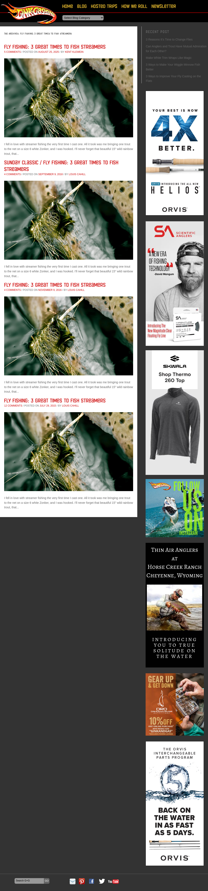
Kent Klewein (74, 51)
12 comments (13, 405)
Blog (82, 6)
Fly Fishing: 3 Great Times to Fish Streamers (55, 47)
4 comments (12, 174)
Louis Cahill (77, 174)
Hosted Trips (104, 6)
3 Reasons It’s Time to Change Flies (169, 39)
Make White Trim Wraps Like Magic (169, 57)
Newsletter (163, 6)
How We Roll (134, 6)
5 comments (12, 51)
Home (67, 6)
